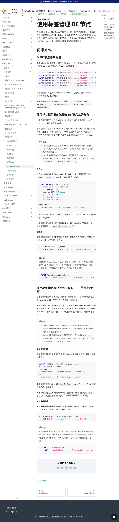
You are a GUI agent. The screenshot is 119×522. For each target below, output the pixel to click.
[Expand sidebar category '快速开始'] (31, 22)
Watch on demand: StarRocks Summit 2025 (59, 1)
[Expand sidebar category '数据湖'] (31, 51)
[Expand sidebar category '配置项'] (31, 68)
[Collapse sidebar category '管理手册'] (31, 63)
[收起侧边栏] (17, 498)
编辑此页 (42, 480)
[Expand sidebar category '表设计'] (31, 38)
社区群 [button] (72, 11)
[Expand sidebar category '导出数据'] (31, 47)
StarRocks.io (11, 508)
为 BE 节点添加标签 (109, 20)
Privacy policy (85, 11)
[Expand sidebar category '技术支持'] (31, 30)
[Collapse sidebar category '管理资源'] (31, 137)
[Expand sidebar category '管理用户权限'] (31, 204)
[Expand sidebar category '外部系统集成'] (31, 59)
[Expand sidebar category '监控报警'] (31, 101)
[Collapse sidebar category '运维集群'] (31, 72)
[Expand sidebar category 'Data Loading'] (31, 42)
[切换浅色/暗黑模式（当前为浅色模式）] (95, 11)
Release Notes (54, 11)
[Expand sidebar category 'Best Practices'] (31, 26)
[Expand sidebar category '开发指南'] (31, 221)
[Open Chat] (114, 517)
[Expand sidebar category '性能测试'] (31, 217)
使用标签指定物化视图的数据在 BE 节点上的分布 (109, 35)
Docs (7, 11)
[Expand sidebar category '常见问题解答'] (31, 212)
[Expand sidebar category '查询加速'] (31, 55)
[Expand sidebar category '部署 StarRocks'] (31, 34)
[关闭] (116, 1)
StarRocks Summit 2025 (33, 11)
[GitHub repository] (65, 11)
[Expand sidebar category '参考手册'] (31, 208)
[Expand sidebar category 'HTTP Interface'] (31, 196)
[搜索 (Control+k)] (107, 11)
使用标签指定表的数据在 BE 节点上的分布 (109, 27)
